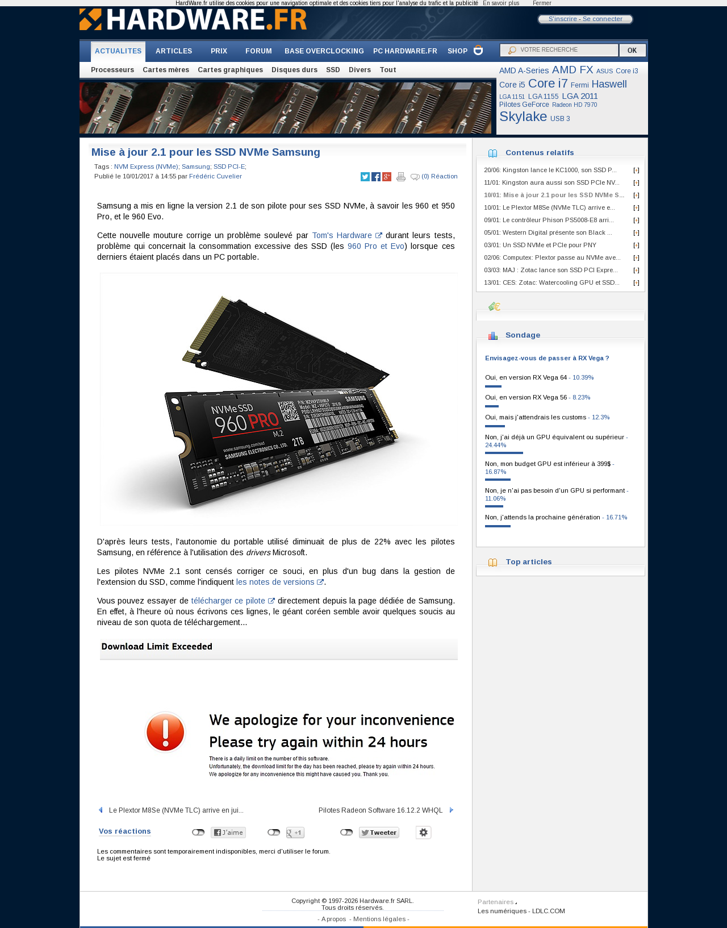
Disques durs (294, 70)
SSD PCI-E (229, 166)
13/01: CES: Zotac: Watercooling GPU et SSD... (552, 282)
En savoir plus (501, 3)
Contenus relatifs (539, 152)
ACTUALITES (118, 51)
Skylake (523, 116)
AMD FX (573, 70)
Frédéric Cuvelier (215, 176)
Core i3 (627, 71)
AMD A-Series (524, 70)
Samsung (196, 166)
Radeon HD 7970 (575, 105)
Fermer (542, 3)
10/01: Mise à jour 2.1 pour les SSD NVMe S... (554, 195)
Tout (387, 70)
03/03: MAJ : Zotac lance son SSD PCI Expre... (551, 270)
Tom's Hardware (347, 235)
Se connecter (602, 18)
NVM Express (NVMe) (146, 166)
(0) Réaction (434, 177)
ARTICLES (174, 51)
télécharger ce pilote (233, 600)
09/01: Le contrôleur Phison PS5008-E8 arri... (549, 220)
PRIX (219, 51)
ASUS (604, 71)
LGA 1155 (543, 97)
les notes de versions (280, 581)
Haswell (609, 84)
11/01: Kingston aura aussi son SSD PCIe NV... (552, 182)
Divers (360, 70)
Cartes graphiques (230, 70)
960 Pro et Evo (376, 246)
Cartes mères (166, 70)
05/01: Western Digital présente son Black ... (548, 232)
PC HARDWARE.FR (405, 51)
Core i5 (512, 84)
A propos (333, 918)
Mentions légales (379, 918)
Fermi (580, 85)
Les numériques (502, 911)
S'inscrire (563, 18)
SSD (333, 70)
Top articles (528, 561)
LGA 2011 (580, 96)
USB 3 (560, 119)
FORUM (258, 51)
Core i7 (548, 83)
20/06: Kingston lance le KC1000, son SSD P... (550, 170)
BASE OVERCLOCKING (324, 51)
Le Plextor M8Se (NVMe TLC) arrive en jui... (170, 810)
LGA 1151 (512, 97)
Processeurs (112, 70)
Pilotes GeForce (524, 105)
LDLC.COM (548, 911)
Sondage (522, 335)
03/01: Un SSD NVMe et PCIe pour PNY (540, 245)
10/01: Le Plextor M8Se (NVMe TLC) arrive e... (549, 207)
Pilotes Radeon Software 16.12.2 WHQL (387, 810)
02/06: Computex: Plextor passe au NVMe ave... (552, 257)
